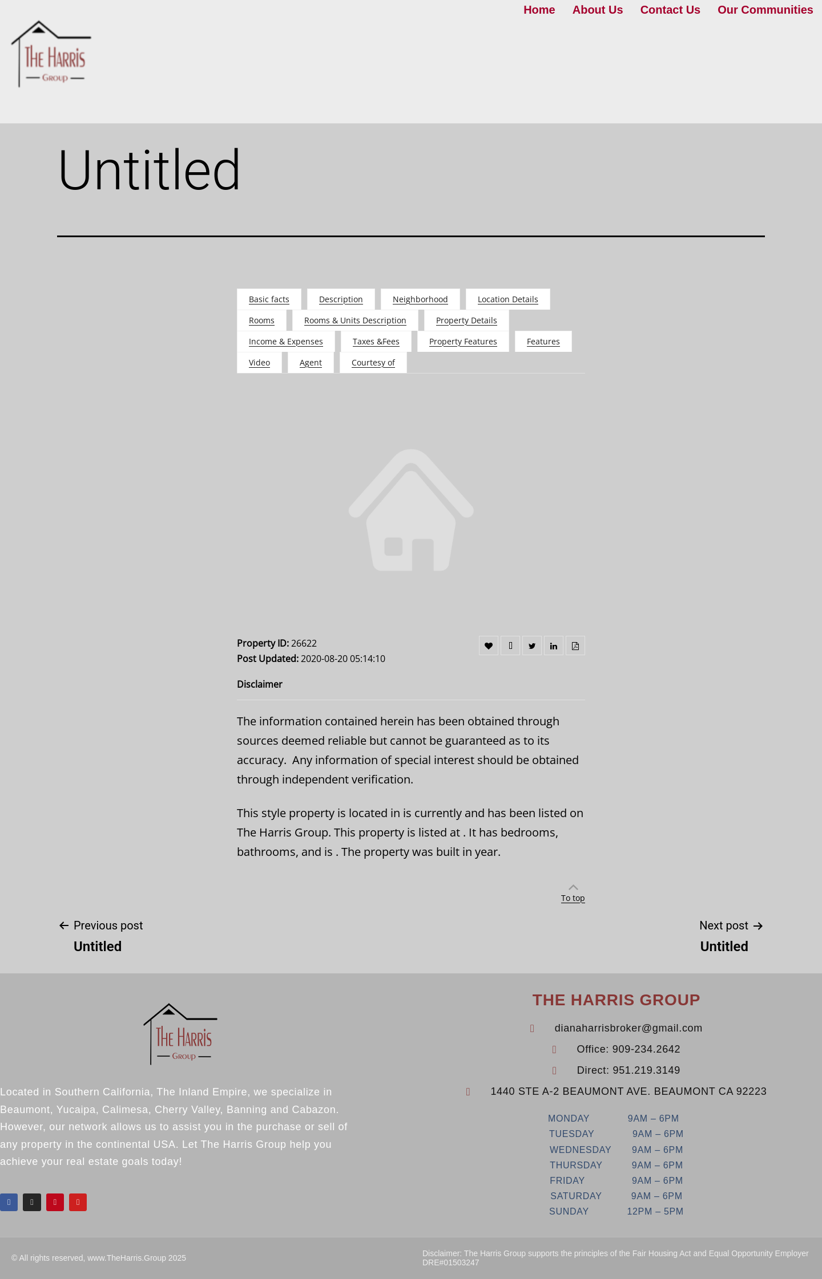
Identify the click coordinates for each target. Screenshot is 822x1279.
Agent (311, 362)
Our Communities (765, 9)
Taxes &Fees (376, 341)
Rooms (262, 320)
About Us (598, 9)
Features (543, 341)
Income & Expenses (286, 341)
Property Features (463, 341)
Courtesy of (373, 362)
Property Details (466, 320)
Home (539, 9)
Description (341, 299)
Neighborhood (420, 299)
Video (259, 362)
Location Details (508, 299)
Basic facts (269, 299)
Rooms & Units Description (355, 320)
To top (573, 897)
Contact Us (670, 9)
